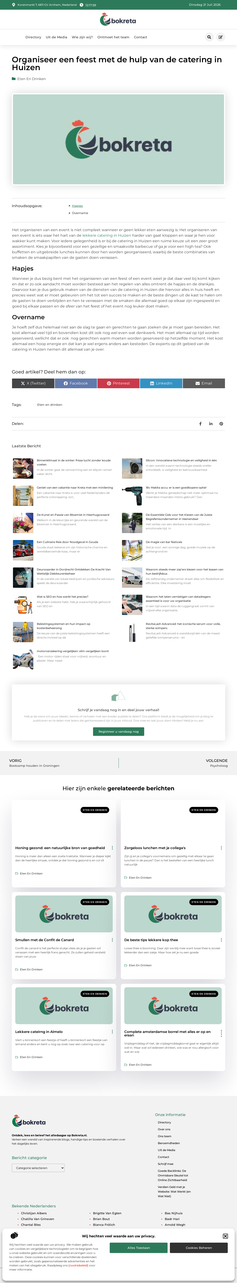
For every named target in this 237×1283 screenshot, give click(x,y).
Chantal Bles (31, 1224)
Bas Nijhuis (174, 1213)
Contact (140, 37)
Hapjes (77, 206)
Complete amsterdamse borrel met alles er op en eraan (167, 1033)
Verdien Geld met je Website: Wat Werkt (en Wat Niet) (174, 1191)
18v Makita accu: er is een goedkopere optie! (176, 487)
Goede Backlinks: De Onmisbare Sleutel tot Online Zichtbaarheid (173, 1175)
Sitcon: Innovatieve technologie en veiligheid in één (181, 460)
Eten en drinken (31, 79)
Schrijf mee (165, 1164)
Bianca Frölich (104, 1224)
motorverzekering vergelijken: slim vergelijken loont (73, 651)
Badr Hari (172, 1219)
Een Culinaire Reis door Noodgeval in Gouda (67, 542)
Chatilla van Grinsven (37, 1219)
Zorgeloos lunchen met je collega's (155, 848)
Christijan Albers (34, 1213)
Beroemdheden (169, 1143)
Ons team (165, 1136)
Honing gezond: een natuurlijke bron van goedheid (60, 848)
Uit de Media (56, 37)
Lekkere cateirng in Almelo (39, 1031)
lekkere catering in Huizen (106, 235)
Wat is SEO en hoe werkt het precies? (62, 596)
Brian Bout (101, 1219)
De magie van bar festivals (164, 542)
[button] (225, 1236)
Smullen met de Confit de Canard (44, 940)
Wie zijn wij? (82, 37)
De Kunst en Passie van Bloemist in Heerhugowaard (73, 514)
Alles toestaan (139, 1248)
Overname (80, 213)
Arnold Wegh (175, 1224)
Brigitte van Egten (107, 1213)
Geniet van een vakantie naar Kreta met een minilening (75, 487)
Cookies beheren (199, 1248)
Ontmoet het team (113, 37)
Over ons (164, 1129)
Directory (33, 37)
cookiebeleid (78, 1265)
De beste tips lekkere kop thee (151, 940)
